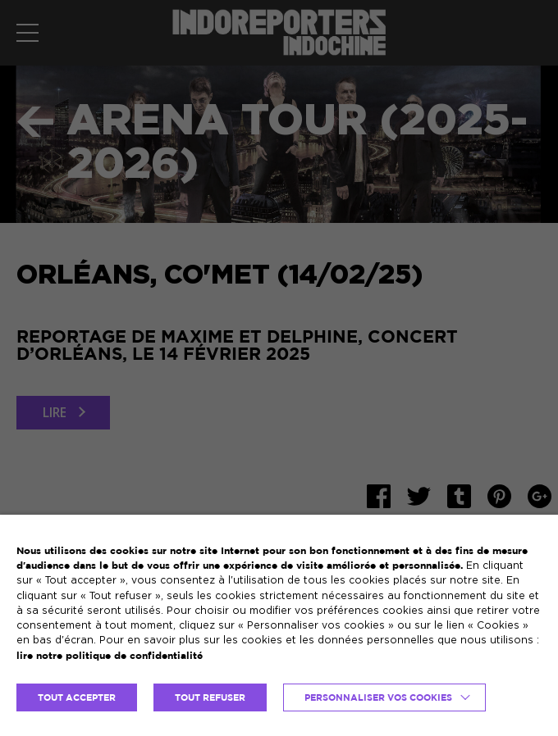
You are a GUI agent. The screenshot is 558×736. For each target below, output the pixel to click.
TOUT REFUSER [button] (210, 697)
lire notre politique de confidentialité (109, 655)
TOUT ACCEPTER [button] (77, 697)
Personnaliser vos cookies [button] (378, 697)
